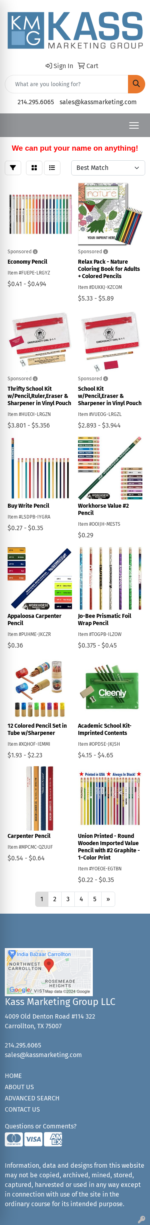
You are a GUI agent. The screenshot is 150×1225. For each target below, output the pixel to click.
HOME (13, 1076)
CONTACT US (22, 1109)
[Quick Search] (66, 84)
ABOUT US (19, 1087)
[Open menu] (134, 125)
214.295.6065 (36, 102)
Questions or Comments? (40, 1126)
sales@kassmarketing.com (98, 102)
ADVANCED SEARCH (32, 1098)
